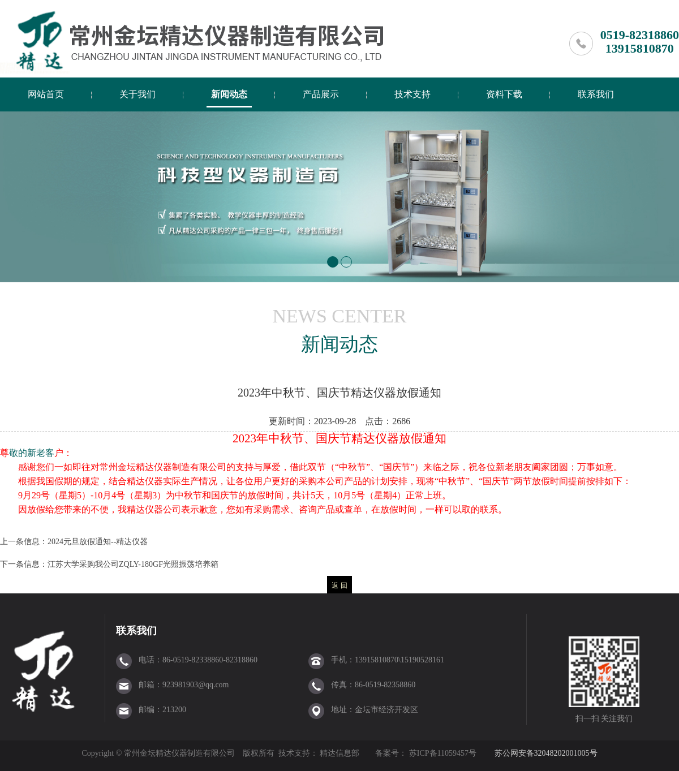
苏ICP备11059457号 (441, 753)
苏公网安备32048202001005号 (546, 753)
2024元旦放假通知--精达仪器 (98, 541)
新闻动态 (229, 94)
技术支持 (412, 94)
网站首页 (46, 94)
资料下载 (504, 94)
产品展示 (321, 94)
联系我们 (596, 94)
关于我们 (137, 94)
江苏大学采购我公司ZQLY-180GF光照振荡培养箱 (133, 564)
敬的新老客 (31, 453)
